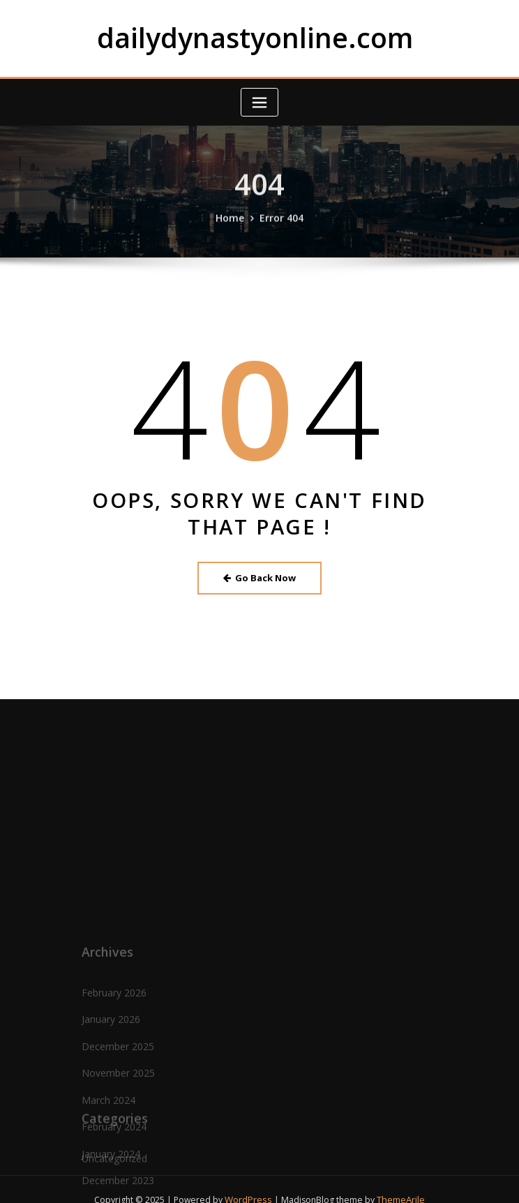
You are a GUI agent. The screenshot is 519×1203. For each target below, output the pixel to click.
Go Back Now (259, 574)
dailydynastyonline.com (255, 36)
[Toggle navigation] (259, 100)
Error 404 (280, 227)
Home (232, 227)
